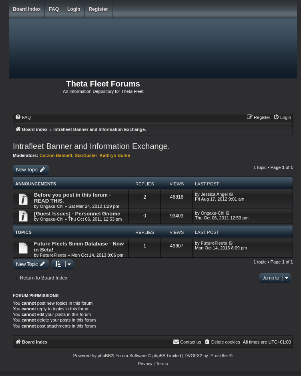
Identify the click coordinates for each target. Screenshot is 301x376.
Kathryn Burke (115, 155)
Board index (26, 9)
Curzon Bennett (56, 155)
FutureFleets (53, 255)
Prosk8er (219, 355)
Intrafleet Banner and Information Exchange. (91, 146)
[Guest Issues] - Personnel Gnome (77, 214)
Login (73, 9)
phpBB (104, 355)
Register (98, 9)
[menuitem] (23, 117)
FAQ (54, 9)
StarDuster (86, 155)
